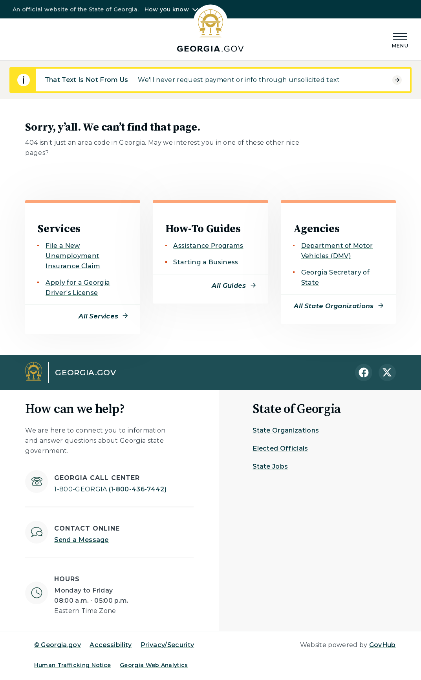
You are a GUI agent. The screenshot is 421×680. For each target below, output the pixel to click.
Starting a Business (205, 262)
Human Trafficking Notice (72, 665)
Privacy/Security (167, 645)
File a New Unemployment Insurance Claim (73, 256)
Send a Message (81, 540)
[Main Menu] (400, 39)
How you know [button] (167, 9)
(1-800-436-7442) (110, 489)
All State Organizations (333, 306)
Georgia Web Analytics (154, 665)
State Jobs (270, 466)
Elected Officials (280, 448)
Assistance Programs (208, 245)
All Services (98, 316)
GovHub (382, 645)
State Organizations (286, 430)
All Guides (229, 285)
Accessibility (111, 645)
